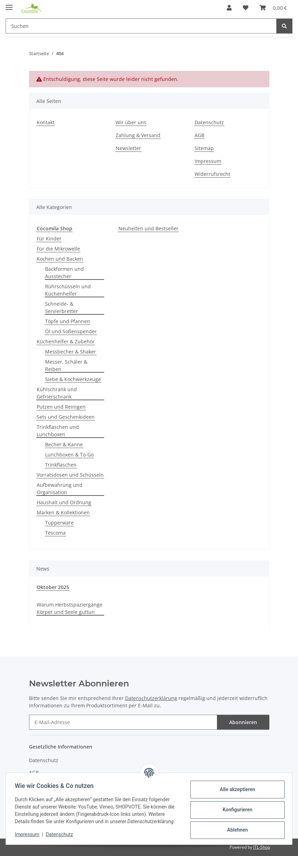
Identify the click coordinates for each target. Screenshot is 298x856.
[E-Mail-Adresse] (123, 722)
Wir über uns (131, 122)
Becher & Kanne (64, 444)
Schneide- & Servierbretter (61, 307)
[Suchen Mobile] (141, 26)
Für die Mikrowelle (58, 248)
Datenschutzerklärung (151, 698)
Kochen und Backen (60, 258)
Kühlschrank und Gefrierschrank (57, 393)
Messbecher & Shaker (70, 351)
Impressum (29, 835)
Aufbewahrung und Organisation (59, 489)
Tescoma (55, 532)
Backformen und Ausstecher (64, 273)
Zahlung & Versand (138, 135)
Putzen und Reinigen (61, 406)
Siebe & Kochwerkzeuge (73, 379)
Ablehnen (235, 826)
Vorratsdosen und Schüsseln (70, 474)
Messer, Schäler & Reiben (66, 365)
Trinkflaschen (61, 464)
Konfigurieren (235, 806)
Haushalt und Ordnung (64, 502)
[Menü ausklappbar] (9, 4)
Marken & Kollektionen (63, 512)
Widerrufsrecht (212, 174)
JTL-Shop (261, 847)
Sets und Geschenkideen (66, 417)
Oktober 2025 (53, 587)
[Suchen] (284, 26)
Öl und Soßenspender (71, 331)
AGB (199, 135)
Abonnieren (243, 722)
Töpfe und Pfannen (67, 321)
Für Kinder (49, 238)
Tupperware (59, 522)
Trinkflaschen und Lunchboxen (58, 431)
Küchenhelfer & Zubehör (66, 341)
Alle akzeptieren (235, 786)
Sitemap (204, 148)
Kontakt (45, 122)
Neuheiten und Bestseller (148, 228)
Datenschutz (61, 835)
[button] (229, 8)
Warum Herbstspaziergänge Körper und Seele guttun (69, 608)
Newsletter (128, 148)
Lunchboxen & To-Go (69, 454)
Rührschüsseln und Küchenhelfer (68, 290)
